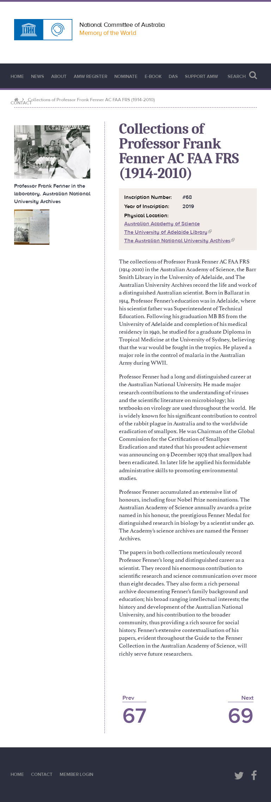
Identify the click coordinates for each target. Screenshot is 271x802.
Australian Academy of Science (162, 223)
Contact (21, 103)
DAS (173, 76)
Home (17, 76)
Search (242, 75)
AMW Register (90, 76)
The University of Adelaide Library (168, 232)
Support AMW (201, 76)
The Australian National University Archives (179, 240)
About (59, 76)
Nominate (126, 76)
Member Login (76, 774)
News (37, 76)
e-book (153, 76)
